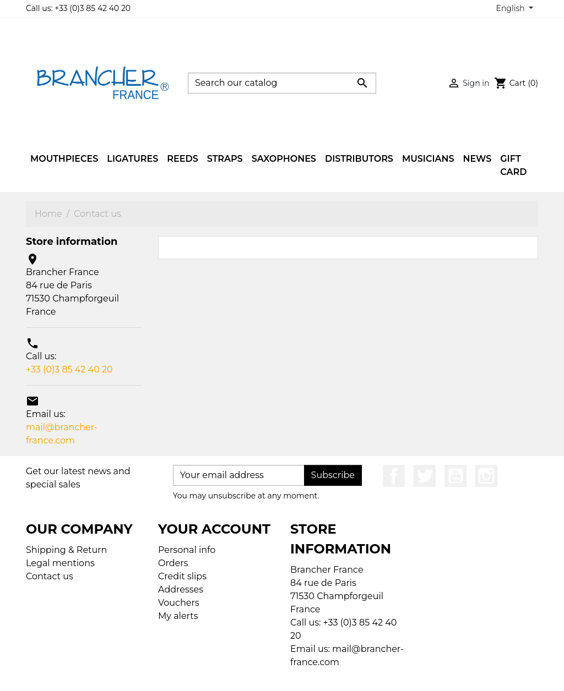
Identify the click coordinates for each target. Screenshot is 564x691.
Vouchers (178, 602)
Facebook (394, 476)
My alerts (178, 616)
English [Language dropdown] (511, 8)
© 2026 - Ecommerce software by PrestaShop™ (284, 675)
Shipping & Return (66, 550)
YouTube (455, 476)
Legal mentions (60, 563)
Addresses (180, 589)
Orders (173, 563)
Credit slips (182, 576)
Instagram (486, 476)
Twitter (425, 476)
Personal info (186, 550)
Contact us (49, 576)
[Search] (282, 83)
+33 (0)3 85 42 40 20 (69, 369)
